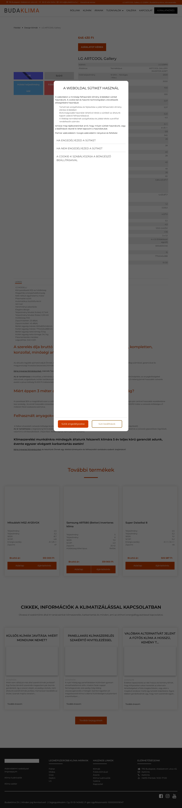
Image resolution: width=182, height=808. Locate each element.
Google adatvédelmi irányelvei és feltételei (97, 133)
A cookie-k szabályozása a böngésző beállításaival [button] (84, 158)
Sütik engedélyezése (73, 424)
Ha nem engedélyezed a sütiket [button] (79, 148)
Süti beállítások (107, 424)
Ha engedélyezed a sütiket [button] (76, 140)
